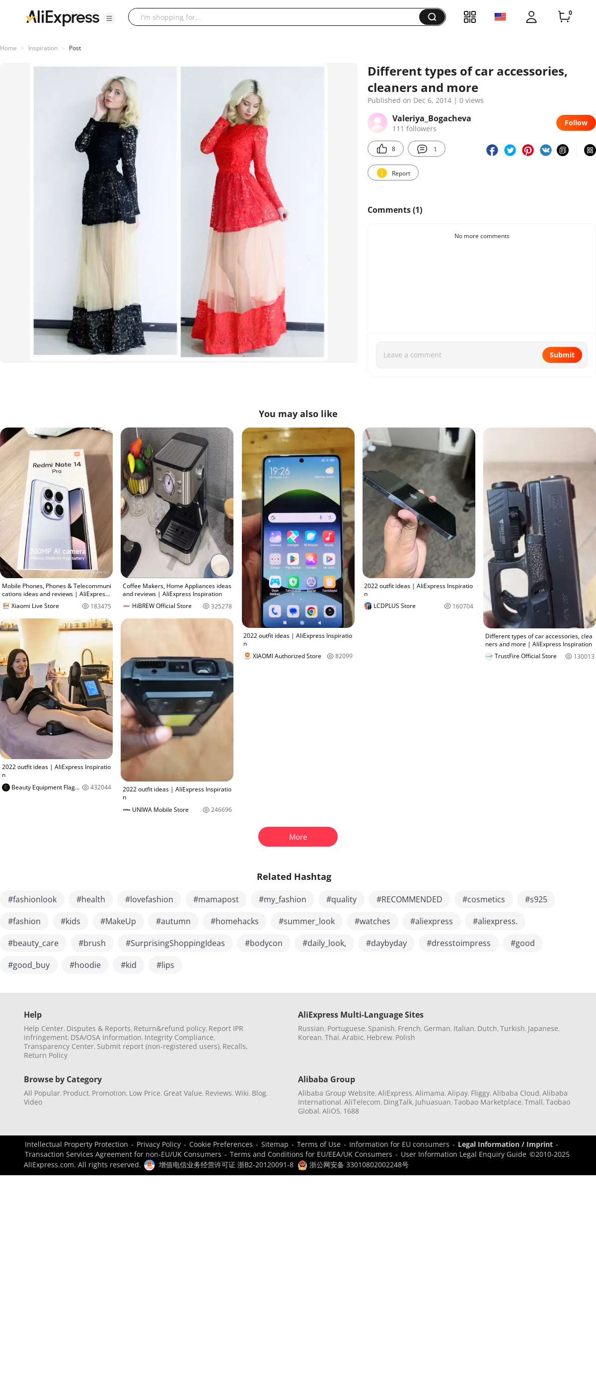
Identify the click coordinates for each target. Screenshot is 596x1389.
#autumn (173, 921)
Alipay (457, 1093)
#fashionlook (32, 899)
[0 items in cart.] (564, 17)
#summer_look (307, 921)
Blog (259, 1093)
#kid (129, 964)
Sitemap (275, 1144)
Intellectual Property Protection (76, 1144)
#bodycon (264, 943)
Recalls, (235, 1046)
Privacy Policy (159, 1144)
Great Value (182, 1093)
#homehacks (235, 921)
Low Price (144, 1093)
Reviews (218, 1093)
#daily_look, (324, 943)
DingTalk (397, 1102)
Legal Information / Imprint (505, 1144)
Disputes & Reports (99, 1028)
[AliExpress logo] (62, 17)
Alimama (430, 1093)
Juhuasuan (433, 1102)
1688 (351, 1111)
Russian (311, 1028)
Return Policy (46, 1055)
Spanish (381, 1028)
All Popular (42, 1093)
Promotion (109, 1093)
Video (33, 1102)
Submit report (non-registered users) (158, 1046)
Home (8, 48)
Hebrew (379, 1037)
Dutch (487, 1028)
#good (523, 943)
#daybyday (386, 943)
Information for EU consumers (399, 1144)
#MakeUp (118, 921)
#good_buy (29, 964)
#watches (372, 921)
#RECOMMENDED (409, 899)
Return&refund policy (170, 1028)
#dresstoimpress (459, 943)
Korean (310, 1037)
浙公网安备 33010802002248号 (353, 1164)
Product (76, 1093)
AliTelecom (362, 1102)
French (409, 1028)
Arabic (353, 1037)
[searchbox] (277, 16)
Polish (405, 1037)
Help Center (44, 1028)
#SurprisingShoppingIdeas (175, 943)
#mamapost (216, 899)
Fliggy (480, 1093)
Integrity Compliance (179, 1037)
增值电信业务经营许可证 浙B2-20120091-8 (226, 1164)
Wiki (242, 1093)
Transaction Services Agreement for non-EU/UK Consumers (123, 1154)
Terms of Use (319, 1144)
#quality (341, 899)
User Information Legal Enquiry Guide (463, 1154)
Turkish (512, 1028)
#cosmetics (483, 899)
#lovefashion (149, 899)
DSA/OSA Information (106, 1037)
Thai (332, 1037)
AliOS (331, 1111)
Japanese (543, 1028)
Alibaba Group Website (336, 1093)
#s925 (536, 899)
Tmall (533, 1102)
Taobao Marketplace (488, 1102)
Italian (463, 1028)
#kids (70, 921)
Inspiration (43, 48)
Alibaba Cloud (516, 1093)
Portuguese (346, 1028)
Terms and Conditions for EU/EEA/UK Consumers (311, 1154)
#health (90, 899)
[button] (109, 18)
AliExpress (395, 1093)
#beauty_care (33, 943)
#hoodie (85, 964)
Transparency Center (59, 1046)
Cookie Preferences (221, 1144)
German (437, 1028)
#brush (92, 943)
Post (75, 48)
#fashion (24, 921)
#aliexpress (431, 921)
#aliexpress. (495, 921)
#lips (165, 964)
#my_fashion (282, 899)
